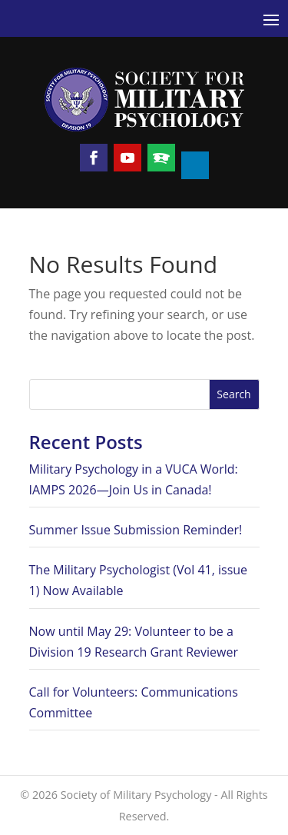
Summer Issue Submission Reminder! (136, 529)
